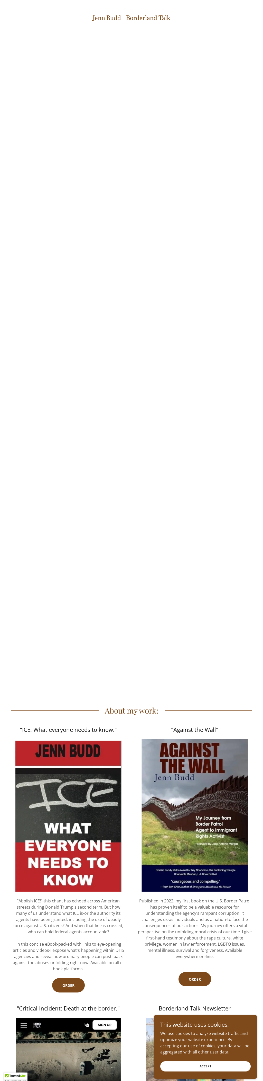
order (195, 979)
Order (68, 985)
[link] (131, 18)
